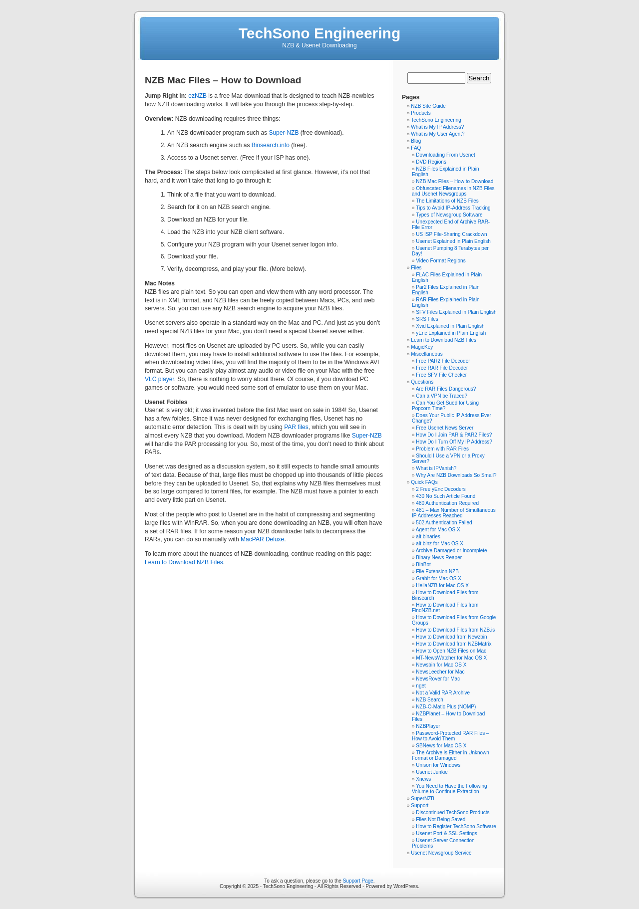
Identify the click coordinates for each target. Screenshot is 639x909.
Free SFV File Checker (441, 375)
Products (420, 113)
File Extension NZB (437, 571)
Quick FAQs (424, 482)
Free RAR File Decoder (442, 368)
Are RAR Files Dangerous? (446, 389)
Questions (422, 382)
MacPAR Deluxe (262, 539)
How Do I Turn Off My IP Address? (454, 442)
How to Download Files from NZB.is (455, 630)
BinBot (423, 564)
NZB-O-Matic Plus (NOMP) (446, 706)
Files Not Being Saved (440, 819)
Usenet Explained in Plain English (453, 241)
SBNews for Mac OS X (441, 745)
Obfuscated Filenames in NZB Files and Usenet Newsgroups (453, 191)
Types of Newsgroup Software (449, 215)
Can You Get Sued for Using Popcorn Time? (445, 405)
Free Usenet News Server (444, 428)
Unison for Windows (438, 765)
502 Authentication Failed (444, 522)
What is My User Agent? (437, 134)
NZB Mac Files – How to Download (454, 181)
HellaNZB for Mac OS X (442, 585)
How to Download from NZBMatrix (453, 644)
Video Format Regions (440, 260)
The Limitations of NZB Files (447, 201)
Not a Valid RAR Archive (443, 692)
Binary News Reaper (439, 557)
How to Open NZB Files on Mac (451, 651)
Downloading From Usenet (445, 155)
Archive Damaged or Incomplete (451, 550)
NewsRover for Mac (438, 679)
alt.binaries (428, 536)
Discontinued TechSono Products (452, 812)
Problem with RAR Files (442, 449)
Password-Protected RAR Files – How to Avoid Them (450, 735)
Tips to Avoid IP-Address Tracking (453, 208)
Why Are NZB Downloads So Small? (456, 475)
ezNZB (197, 95)
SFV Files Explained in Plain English (456, 312)
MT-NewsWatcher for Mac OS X (451, 658)
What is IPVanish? (436, 468)
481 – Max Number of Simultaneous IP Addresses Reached (454, 512)
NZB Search (429, 699)
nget (420, 685)
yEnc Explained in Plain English (451, 333)
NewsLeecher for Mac (440, 672)
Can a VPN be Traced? (441, 396)
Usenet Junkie (431, 772)
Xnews (423, 779)
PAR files (296, 427)
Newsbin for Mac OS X (441, 665)
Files (416, 267)
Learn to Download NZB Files (184, 562)
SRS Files (427, 319)
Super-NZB (284, 132)
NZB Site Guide (428, 106)
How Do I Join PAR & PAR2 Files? (454, 435)
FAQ (416, 148)
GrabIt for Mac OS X (438, 578)
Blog (416, 141)
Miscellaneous (426, 354)
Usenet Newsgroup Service (441, 853)
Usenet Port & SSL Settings (446, 833)
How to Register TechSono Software (456, 826)
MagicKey (422, 347)
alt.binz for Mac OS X (439, 543)
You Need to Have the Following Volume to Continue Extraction (449, 788)
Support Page (358, 881)
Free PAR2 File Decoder (443, 361)
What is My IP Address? (437, 127)
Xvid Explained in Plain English (450, 326)
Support (419, 805)
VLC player (159, 379)
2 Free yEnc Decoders (441, 489)
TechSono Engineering (319, 33)
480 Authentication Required (447, 503)
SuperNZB (422, 798)
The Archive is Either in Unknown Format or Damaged (450, 755)
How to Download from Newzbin (451, 637)
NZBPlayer (428, 726)
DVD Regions (431, 162)
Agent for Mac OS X (438, 529)
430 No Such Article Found (445, 496)
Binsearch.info (271, 145)
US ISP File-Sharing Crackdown (451, 234)
